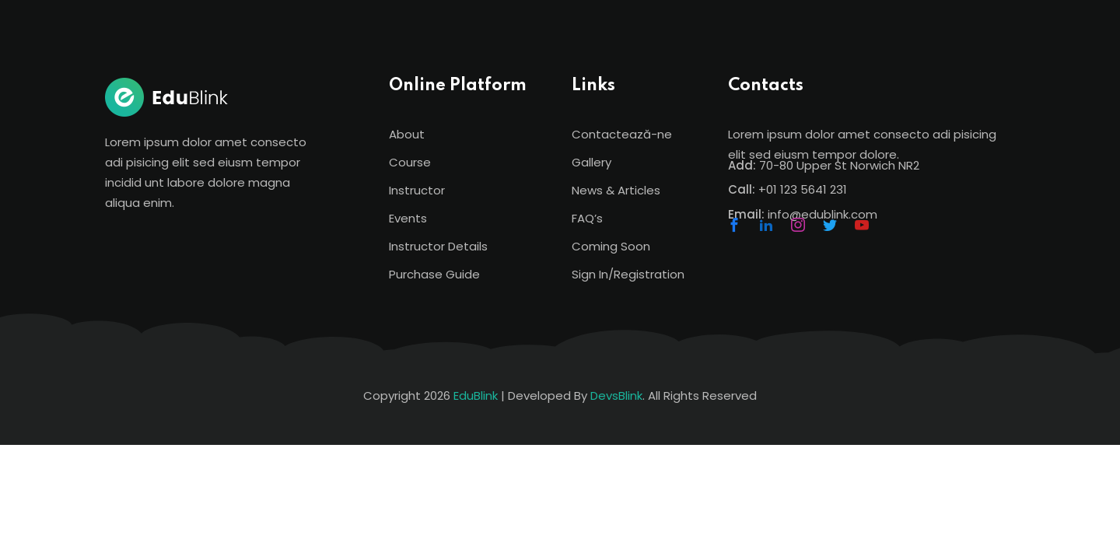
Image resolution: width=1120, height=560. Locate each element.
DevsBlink (616, 395)
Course (410, 162)
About (407, 134)
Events (408, 218)
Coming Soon (611, 246)
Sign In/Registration (628, 274)
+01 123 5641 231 (802, 189)
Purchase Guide (434, 274)
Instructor (417, 190)
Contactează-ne (622, 134)
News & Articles (616, 190)
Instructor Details (438, 246)
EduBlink (475, 395)
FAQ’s (587, 218)
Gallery (591, 162)
